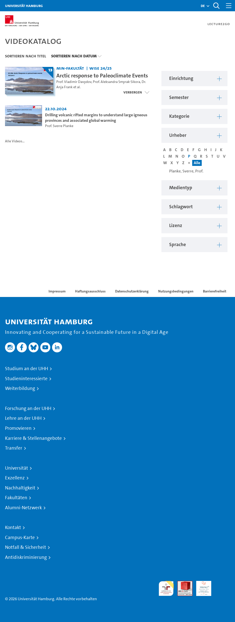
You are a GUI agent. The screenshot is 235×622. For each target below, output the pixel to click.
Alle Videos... (15, 141)
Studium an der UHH (26, 368)
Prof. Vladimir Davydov (73, 81)
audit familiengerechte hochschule (166, 588)
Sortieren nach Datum (74, 56)
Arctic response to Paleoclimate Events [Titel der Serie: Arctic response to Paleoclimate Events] (102, 75)
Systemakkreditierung (222, 583)
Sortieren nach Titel (25, 56)
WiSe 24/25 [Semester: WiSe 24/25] (100, 68)
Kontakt (13, 527)
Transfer (13, 448)
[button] (203, 6)
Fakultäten (16, 497)
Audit (182, 583)
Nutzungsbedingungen (175, 291)
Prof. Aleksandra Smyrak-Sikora (116, 81)
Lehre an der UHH (23, 418)
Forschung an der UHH (28, 408)
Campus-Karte (20, 537)
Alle (197, 162)
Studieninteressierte (26, 378)
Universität (16, 468)
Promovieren (18, 428)
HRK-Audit (201, 586)
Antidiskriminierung (26, 557)
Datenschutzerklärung (132, 291)
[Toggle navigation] (228, 5)
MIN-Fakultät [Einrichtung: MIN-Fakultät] (70, 68)
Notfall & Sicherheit (25, 547)
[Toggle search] (216, 5)
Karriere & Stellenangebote (33, 438)
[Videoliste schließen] (136, 92)
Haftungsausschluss (90, 291)
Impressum (57, 291)
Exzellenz (15, 478)
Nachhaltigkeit (20, 488)
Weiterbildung (20, 388)
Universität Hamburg (24, 5)
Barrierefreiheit (214, 291)
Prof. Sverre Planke (59, 126)
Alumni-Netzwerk (23, 507)
